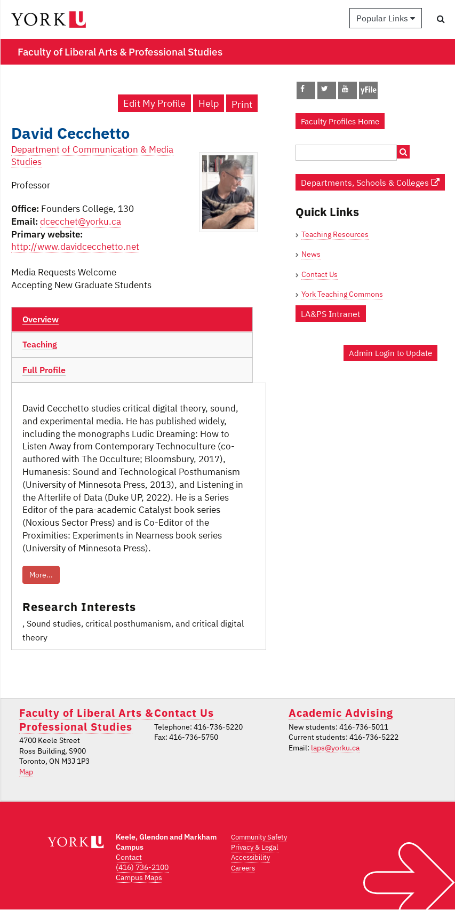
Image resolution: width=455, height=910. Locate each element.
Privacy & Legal (254, 847)
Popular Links (385, 18)
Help (208, 103)
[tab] (132, 320)
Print (242, 104)
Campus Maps (139, 877)
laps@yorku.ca (335, 748)
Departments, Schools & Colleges (370, 182)
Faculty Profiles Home (340, 121)
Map (26, 772)
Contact (129, 857)
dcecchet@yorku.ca (80, 221)
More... (41, 575)
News (311, 254)
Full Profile (44, 370)
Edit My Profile (154, 103)
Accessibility (250, 857)
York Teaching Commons (342, 294)
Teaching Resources (335, 234)
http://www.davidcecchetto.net (75, 246)
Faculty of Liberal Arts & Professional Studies (86, 719)
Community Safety (259, 837)
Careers (243, 868)
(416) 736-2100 (142, 867)
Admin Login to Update (390, 352)
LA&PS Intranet (331, 313)
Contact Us (319, 274)
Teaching (39, 344)
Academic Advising (341, 712)
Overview (40, 319)
